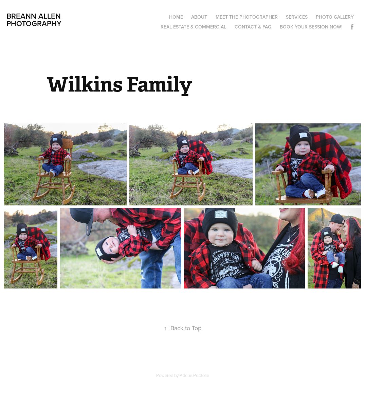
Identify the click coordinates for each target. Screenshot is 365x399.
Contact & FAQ (253, 26)
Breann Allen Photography (34, 20)
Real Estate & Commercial (193, 26)
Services (297, 17)
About (199, 17)
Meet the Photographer (247, 17)
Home (176, 17)
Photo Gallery (335, 17)
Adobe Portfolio (194, 375)
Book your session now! (311, 26)
